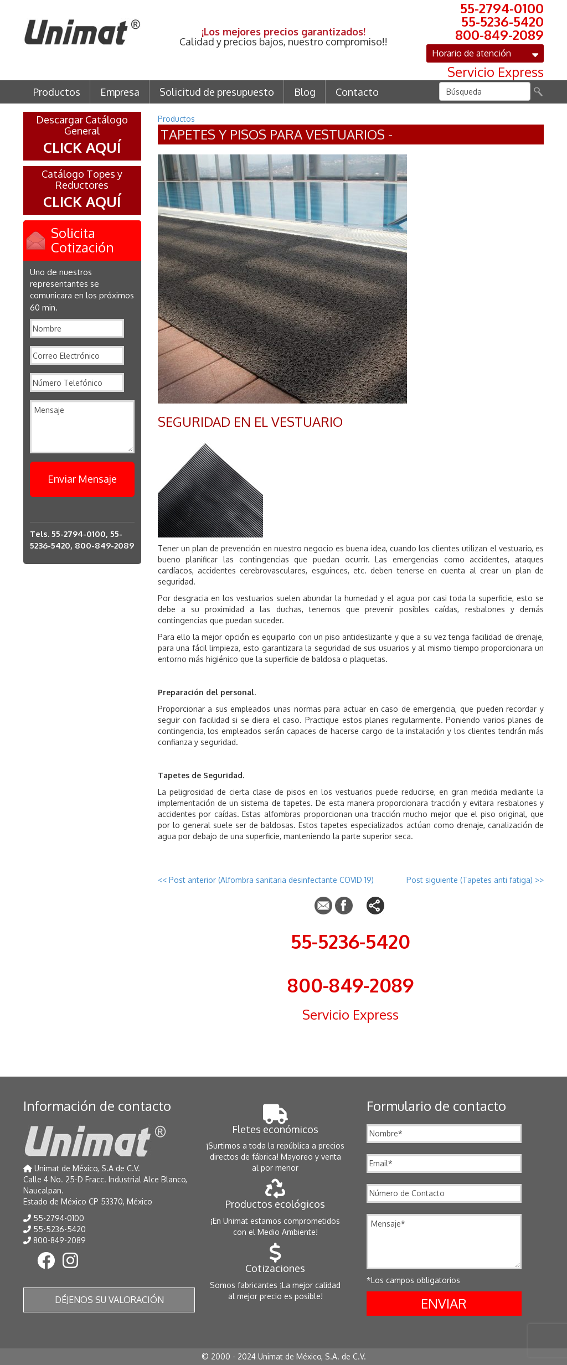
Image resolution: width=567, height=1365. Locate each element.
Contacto (357, 92)
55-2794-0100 (502, 8)
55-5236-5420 (502, 21)
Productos (56, 92)
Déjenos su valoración (109, 1299)
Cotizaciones (275, 1262)
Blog (305, 92)
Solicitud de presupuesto (216, 92)
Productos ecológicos (275, 1198)
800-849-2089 (499, 35)
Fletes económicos (275, 1123)
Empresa (120, 92)
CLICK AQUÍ (82, 147)
